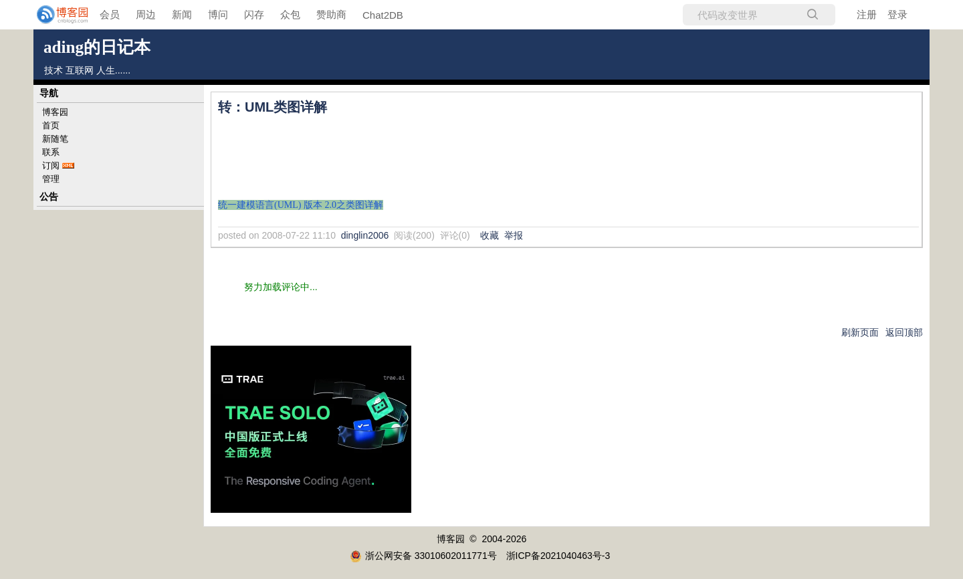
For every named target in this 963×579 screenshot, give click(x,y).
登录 (897, 14)
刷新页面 (860, 332)
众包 (290, 14)
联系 (51, 152)
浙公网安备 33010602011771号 (423, 555)
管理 (51, 179)
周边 (146, 14)
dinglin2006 (365, 235)
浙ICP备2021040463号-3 (558, 555)
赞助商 (331, 14)
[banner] (53, 14)
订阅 (51, 165)
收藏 (489, 235)
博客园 (55, 112)
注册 (867, 14)
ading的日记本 (96, 47)
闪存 (254, 14)
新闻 (182, 14)
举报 (513, 235)
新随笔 (55, 139)
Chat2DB (382, 15)
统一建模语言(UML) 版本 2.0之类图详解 (300, 205)
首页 (51, 125)
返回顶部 (904, 332)
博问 (218, 14)
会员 (110, 14)
